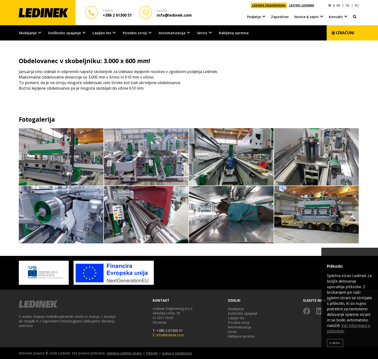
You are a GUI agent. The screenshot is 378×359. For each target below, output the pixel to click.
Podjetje (254, 16)
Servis (202, 32)
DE (347, 5)
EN (338, 5)
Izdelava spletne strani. (124, 353)
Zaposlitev (280, 16)
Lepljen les (102, 32)
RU (357, 5)
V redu (335, 343)
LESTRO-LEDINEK (301, 5)
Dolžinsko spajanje (64, 32)
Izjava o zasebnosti (177, 353)
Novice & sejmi (306, 16)
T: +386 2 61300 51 (168, 330)
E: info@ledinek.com (168, 335)
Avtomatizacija (172, 32)
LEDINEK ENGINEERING (269, 5)
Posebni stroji (135, 32)
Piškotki (152, 353)
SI (329, 5)
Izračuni (342, 32)
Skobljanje (28, 32)
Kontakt (336, 16)
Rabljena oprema (234, 32)
